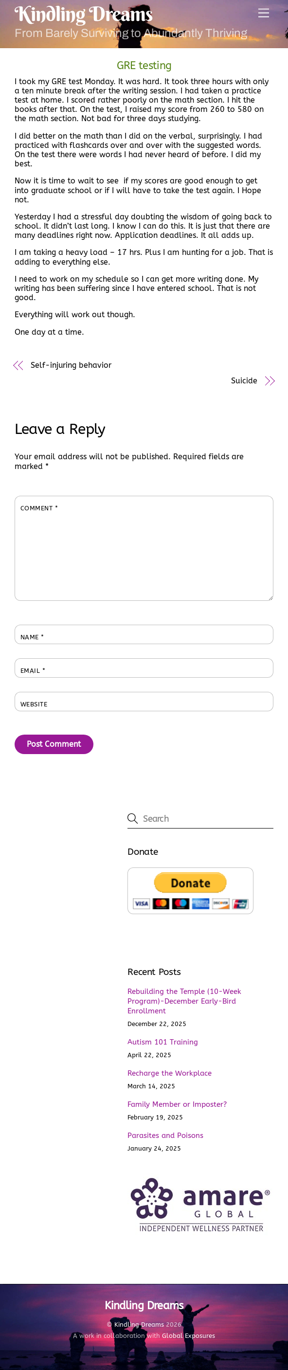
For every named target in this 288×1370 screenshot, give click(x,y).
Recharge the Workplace (169, 1073)
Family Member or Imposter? (177, 1104)
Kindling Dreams (139, 1324)
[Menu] (263, 13)
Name (32, 637)
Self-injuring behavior (71, 365)
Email (33, 670)
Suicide (244, 380)
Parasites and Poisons (165, 1135)
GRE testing (144, 65)
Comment (39, 508)
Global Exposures (188, 1335)
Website (34, 704)
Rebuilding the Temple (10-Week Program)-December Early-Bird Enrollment (184, 1001)
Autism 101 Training (162, 1042)
